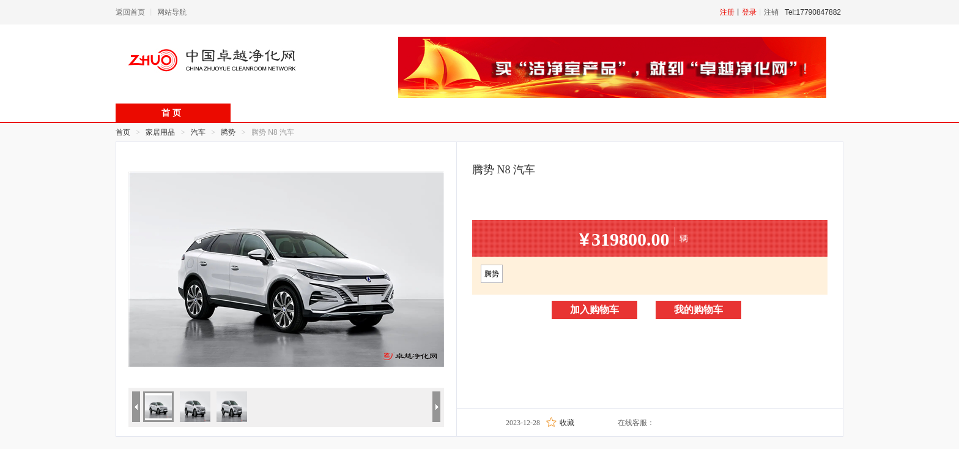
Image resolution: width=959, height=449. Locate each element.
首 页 (171, 113)
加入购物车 (594, 309)
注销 (771, 12)
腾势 (491, 274)
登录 (749, 12)
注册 (727, 12)
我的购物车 (698, 309)
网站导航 (172, 12)
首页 (123, 132)
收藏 (567, 422)
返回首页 (130, 12)
